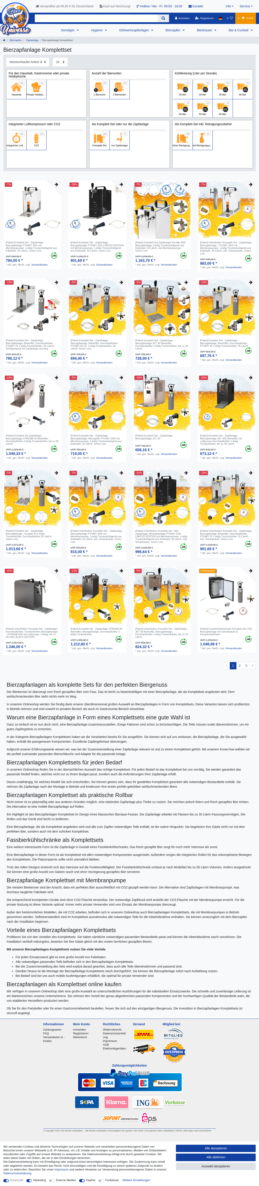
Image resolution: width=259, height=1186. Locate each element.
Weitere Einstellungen (136, 1180)
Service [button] (245, 6)
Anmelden (79, 1029)
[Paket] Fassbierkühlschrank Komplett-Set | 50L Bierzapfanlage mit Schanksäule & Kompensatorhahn (226, 631)
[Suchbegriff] (96, 18)
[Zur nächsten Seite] (252, 666)
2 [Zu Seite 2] (240, 665)
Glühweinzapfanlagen (134, 30)
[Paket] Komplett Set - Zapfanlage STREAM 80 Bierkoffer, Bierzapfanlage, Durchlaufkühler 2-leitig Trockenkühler (96, 631)
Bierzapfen (173, 30)
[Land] (220, 18)
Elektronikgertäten (114, 1048)
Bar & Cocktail (239, 30)
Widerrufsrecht (112, 1029)
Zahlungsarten (52, 1029)
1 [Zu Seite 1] (233, 665)
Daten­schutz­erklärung (17, 1173)
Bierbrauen (205, 30)
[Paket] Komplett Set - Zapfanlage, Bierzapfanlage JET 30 (154, 437)
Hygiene (97, 30)
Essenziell (16, 1180)
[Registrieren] (204, 18)
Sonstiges (68, 30)
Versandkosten (39, 264)
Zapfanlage (32, 40)
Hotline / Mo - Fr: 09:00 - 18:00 (159, 6)
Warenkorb (80, 1037)
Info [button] (228, 6)
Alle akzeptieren (216, 1148)
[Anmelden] (182, 18)
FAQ (46, 1033)
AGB (106, 1044)
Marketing (39, 1180)
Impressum (110, 1041)
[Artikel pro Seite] (60, 62)
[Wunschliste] (229, 18)
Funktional (112, 1180)
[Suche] (163, 18)
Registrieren (81, 1033)
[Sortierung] (27, 62)
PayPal (90, 1180)
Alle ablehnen (215, 1157)
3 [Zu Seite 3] (246, 665)
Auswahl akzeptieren (216, 1166)
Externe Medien (66, 1180)
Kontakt (196, 6)
